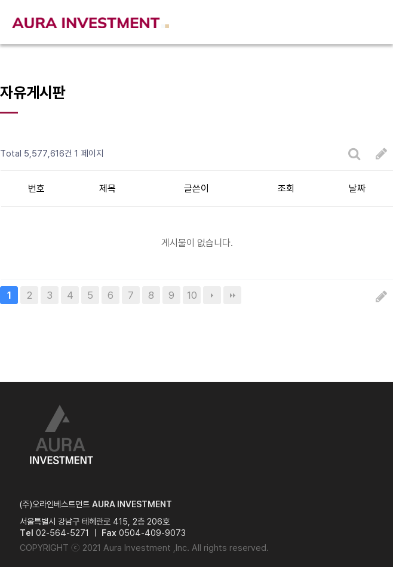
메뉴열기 (371, 22)
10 (192, 295)
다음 (212, 295)
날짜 (357, 188)
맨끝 (232, 295)
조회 (286, 188)
